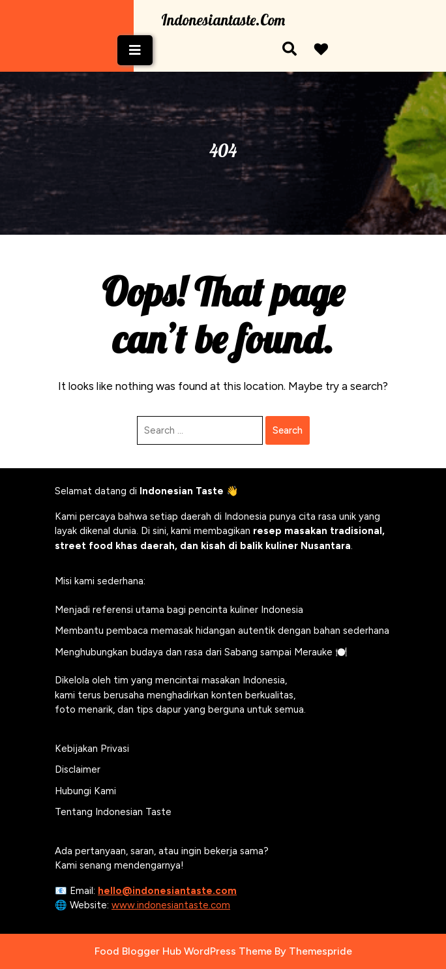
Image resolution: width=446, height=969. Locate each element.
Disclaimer (77, 769)
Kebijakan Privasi (92, 748)
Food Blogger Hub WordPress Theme (183, 951)
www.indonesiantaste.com (171, 905)
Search (288, 430)
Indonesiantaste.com (223, 19)
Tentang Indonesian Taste (113, 812)
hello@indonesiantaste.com (167, 891)
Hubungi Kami (85, 791)
